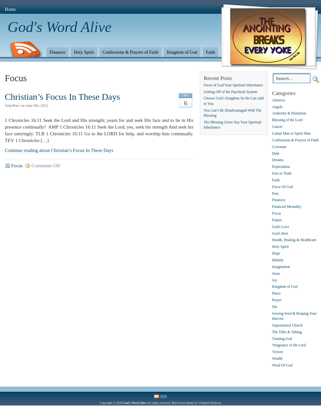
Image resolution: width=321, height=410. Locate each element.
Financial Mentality (286, 207)
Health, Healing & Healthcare (294, 240)
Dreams (278, 160)
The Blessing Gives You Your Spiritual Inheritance (232, 125)
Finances (57, 52)
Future (277, 220)
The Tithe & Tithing (287, 332)
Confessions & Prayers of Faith (131, 52)
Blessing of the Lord (287, 120)
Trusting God (282, 339)
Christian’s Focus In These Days (62, 97)
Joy (274, 280)
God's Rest (280, 234)
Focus (17, 165)
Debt (275, 154)
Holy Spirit (84, 52)
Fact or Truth (282, 173)
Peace (276, 294)
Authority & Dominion (289, 114)
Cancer (277, 127)
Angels (277, 107)
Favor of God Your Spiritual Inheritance (233, 85)
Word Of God (282, 365)
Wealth (277, 359)
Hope (276, 253)
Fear (275, 194)
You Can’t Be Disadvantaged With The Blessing (233, 113)
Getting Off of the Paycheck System (230, 92)
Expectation (281, 167)
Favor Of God (282, 187)
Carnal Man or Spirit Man (291, 133)
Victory (277, 352)
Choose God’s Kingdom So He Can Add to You (233, 101)
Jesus (276, 274)
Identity (278, 260)
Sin (274, 307)
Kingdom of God (182, 52)
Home (10, 9)
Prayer (277, 300)
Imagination (281, 267)
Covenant (279, 147)
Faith (210, 52)
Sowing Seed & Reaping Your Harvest (294, 316)
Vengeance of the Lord (289, 345)
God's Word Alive (60, 27)
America (278, 100)
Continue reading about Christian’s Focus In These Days (59, 150)
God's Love (280, 227)
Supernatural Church (287, 325)
